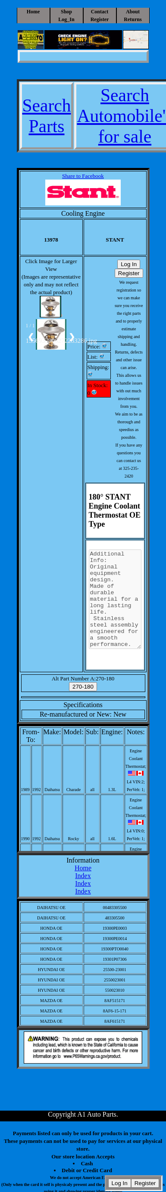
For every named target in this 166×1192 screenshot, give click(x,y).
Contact (100, 12)
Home (33, 12)
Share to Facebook (83, 176)
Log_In (66, 19)
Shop (66, 12)
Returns (132, 19)
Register (100, 19)
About (133, 12)
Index (83, 875)
